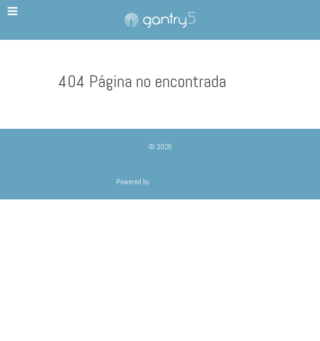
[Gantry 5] (160, 20)
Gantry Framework (177, 182)
